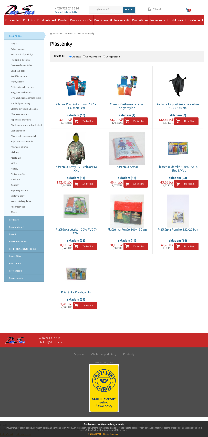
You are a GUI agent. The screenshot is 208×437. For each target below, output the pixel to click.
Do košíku (87, 121)
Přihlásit (156, 9)
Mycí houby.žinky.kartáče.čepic (26, 98)
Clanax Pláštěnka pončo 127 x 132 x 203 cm (76, 106)
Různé (14, 212)
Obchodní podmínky (103, 354)
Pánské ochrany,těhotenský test (26, 125)
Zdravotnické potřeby (22, 54)
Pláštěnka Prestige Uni (76, 292)
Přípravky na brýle (19, 147)
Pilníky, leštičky (18, 174)
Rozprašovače (18, 206)
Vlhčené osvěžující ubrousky (24, 109)
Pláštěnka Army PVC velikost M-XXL (76, 168)
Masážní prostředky (20, 103)
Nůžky (14, 163)
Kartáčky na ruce (19, 76)
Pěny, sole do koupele (21, 92)
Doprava (79, 354)
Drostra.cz (58, 33)
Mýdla (14, 43)
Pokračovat (94, 434)
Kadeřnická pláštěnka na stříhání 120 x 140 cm (178, 106)
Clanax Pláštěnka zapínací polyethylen (127, 106)
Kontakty (128, 354)
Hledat (129, 9)
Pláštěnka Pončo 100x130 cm (127, 229)
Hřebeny (15, 152)
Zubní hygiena (18, 49)
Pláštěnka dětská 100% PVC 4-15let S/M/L (178, 168)
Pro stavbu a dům (81, 20)
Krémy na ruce (18, 81)
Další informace (110, 434)
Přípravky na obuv (20, 114)
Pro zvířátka (140, 20)
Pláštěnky (16, 158)
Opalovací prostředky (21, 65)
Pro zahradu (157, 20)
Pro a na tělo (13, 20)
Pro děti (63, 20)
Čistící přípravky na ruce (22, 87)
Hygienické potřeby (20, 60)
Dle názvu (76, 57)
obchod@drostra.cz (50, 342)
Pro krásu (29, 20)
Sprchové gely (18, 71)
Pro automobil (194, 20)
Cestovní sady (17, 196)
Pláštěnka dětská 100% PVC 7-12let (76, 231)
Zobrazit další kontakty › (66, 12)
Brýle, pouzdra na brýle (22, 141)
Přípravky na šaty (19, 190)
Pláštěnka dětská (127, 166)
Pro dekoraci (175, 20)
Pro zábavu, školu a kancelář (112, 20)
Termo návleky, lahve (21, 201)
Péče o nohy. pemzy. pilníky (24, 136)
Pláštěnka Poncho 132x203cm (178, 229)
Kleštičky (15, 185)
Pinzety (14, 168)
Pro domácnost (46, 20)
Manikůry (15, 179)
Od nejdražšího (113, 57)
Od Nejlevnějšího (93, 57)
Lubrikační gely (18, 130)
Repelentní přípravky (21, 119)
